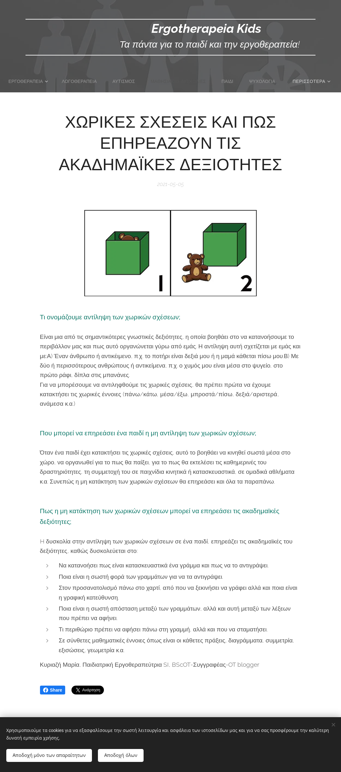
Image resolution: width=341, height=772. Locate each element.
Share (52, 690)
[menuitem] (48, 81)
